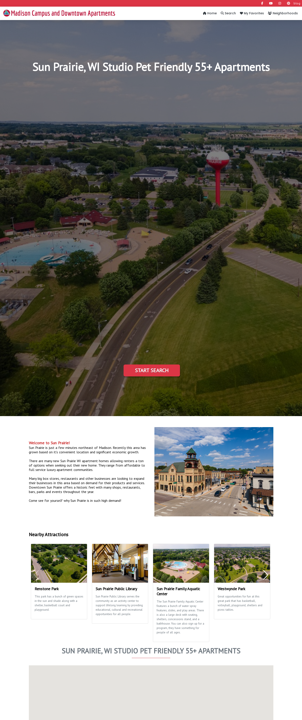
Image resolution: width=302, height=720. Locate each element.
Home (210, 13)
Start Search (152, 370)
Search (228, 13)
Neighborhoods (283, 13)
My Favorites (252, 13)
